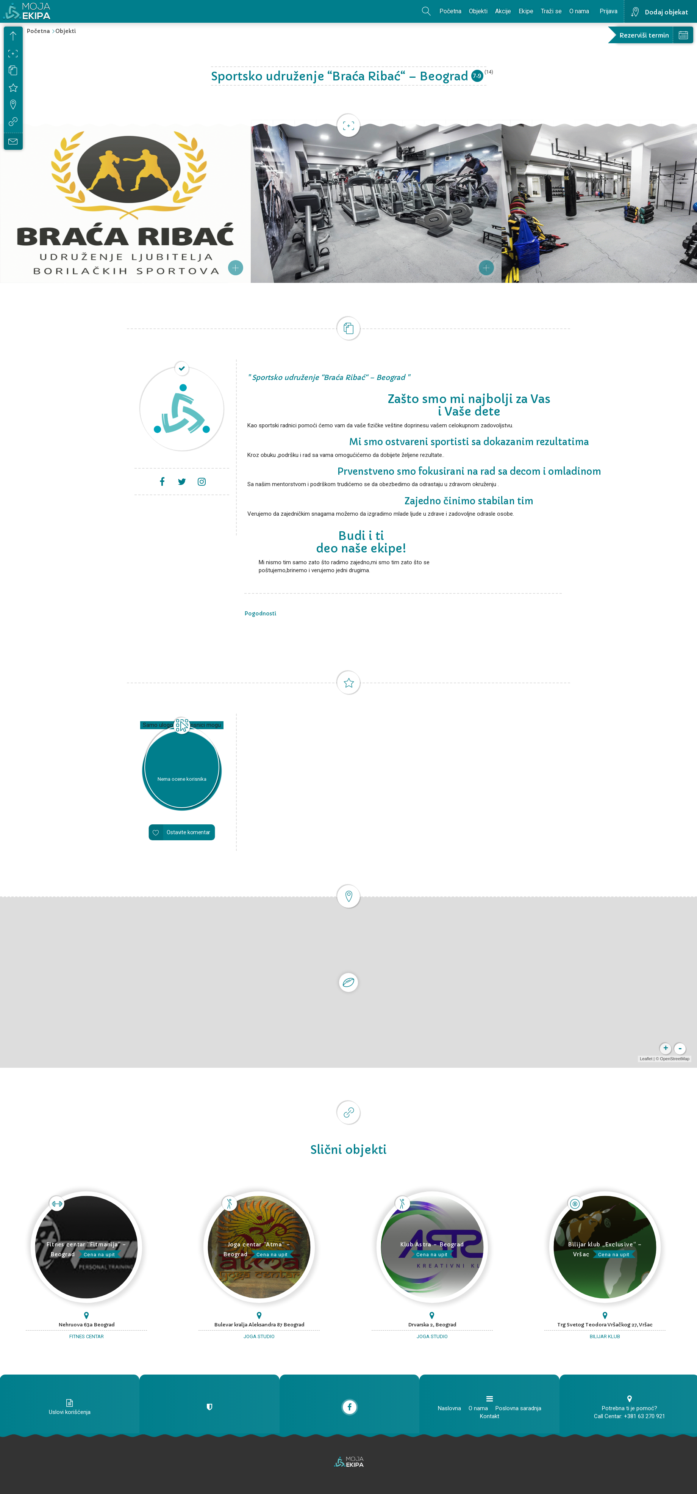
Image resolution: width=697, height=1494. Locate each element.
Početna (450, 11)
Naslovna (449, 1408)
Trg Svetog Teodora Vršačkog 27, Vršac (605, 1324)
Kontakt (489, 1416)
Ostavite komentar (188, 832)
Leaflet (646, 1058)
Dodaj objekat (666, 12)
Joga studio (259, 1336)
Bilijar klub (605, 1336)
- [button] (680, 1049)
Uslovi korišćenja (70, 1412)
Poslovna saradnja (518, 1408)
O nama (579, 11)
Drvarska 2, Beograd (432, 1324)
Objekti (478, 11)
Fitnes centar (86, 1336)
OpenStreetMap (674, 1058)
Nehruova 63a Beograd (86, 1324)
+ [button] (665, 1049)
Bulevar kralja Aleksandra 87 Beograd (259, 1324)
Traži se (551, 11)
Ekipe (526, 11)
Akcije (503, 11)
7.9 (477, 75)
